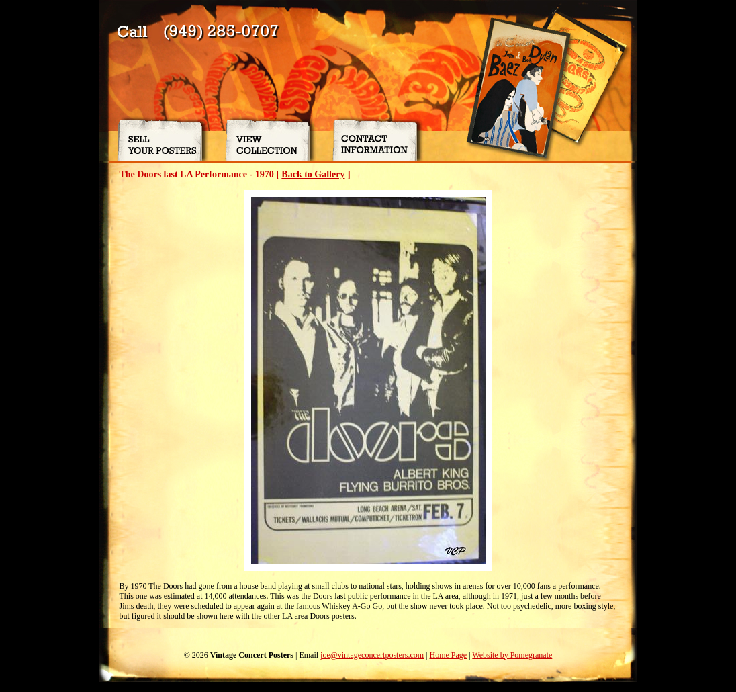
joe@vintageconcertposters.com (372, 655)
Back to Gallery (312, 174)
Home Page (448, 655)
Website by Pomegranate (512, 655)
